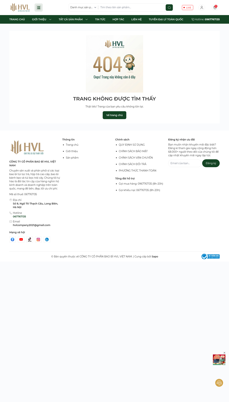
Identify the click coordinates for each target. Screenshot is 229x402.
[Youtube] (21, 242)
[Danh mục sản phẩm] (84, 9)
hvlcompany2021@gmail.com (31, 227)
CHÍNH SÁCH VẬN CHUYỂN (136, 160)
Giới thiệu (72, 153)
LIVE (188, 8)
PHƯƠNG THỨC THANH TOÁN (137, 173)
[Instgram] (38, 242)
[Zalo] (47, 242)
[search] (169, 8)
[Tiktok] (29, 242)
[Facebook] (12, 242)
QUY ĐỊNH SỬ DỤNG (132, 147)
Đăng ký (211, 165)
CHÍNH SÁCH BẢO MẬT (133, 153)
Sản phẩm (72, 160)
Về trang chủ (114, 117)
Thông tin (68, 142)
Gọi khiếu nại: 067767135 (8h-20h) (139, 192)
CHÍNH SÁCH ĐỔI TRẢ (132, 166)
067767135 (19, 218)
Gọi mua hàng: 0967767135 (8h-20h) (141, 186)
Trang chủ (72, 147)
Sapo (155, 258)
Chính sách (122, 142)
